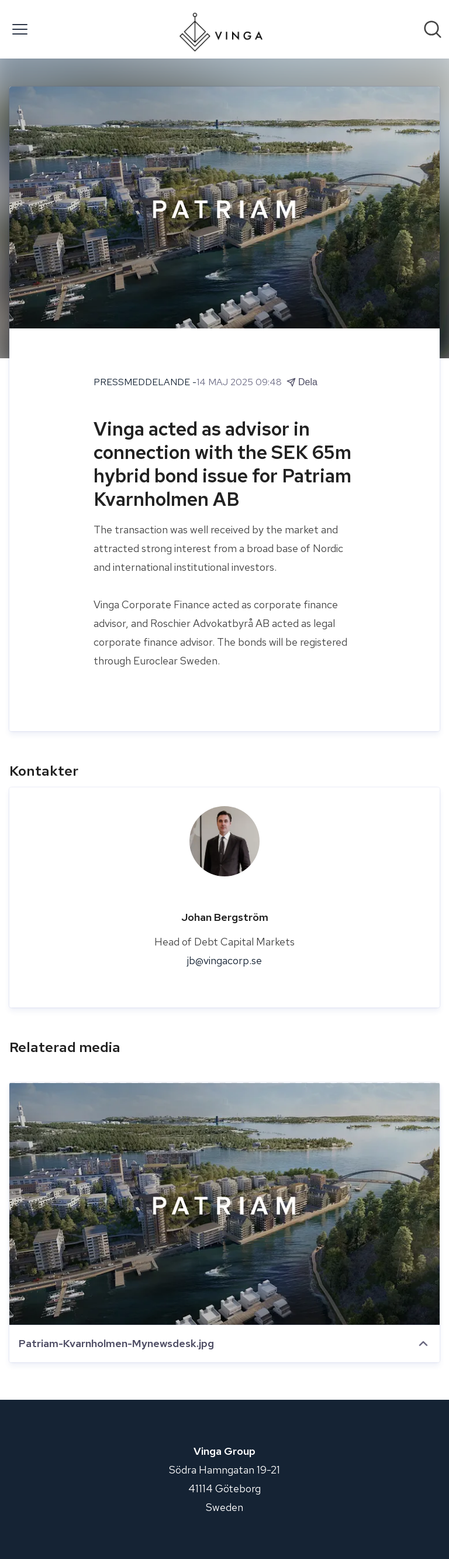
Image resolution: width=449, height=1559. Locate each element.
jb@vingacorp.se (224, 960)
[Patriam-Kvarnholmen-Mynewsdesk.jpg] (224, 1203)
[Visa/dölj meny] (20, 29)
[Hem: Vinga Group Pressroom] (220, 29)
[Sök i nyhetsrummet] (432, 29)
